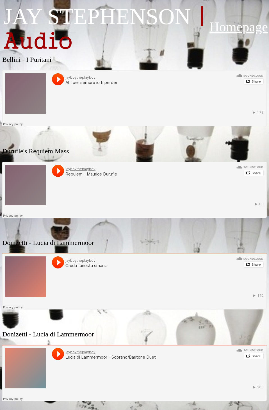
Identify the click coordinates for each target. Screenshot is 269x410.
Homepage (238, 26)
